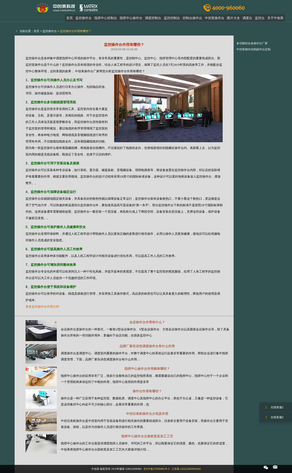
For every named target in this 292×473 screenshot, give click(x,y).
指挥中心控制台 (105, 19)
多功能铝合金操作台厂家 (252, 43)
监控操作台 (83, 19)
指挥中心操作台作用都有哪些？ (147, 368)
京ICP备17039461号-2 (156, 468)
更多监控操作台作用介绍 (42, 306)
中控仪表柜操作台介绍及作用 (147, 413)
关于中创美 (275, 19)
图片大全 (233, 19)
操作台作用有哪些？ (147, 391)
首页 (69, 19)
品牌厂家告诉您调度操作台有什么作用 (147, 346)
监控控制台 (172, 19)
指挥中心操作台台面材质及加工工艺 (147, 436)
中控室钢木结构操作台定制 (253, 49)
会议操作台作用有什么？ (147, 322)
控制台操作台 (192, 19)
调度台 (247, 19)
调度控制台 (153, 19)
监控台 (260, 19)
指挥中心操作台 (131, 19)
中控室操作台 (214, 19)
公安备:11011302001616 (186, 468)
